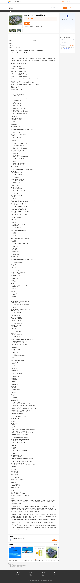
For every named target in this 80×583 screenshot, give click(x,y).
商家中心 (66, 1)
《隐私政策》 (68, 48)
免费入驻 (63, 1)
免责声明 (30, 575)
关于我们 (43, 574)
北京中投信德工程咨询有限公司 (18, 538)
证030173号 (31, 580)
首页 (50, 1)
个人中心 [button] (58, 1)
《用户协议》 (64, 48)
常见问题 (17, 574)
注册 (71, 1)
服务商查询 (43, 575)
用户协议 (30, 574)
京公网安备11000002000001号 (38, 580)
